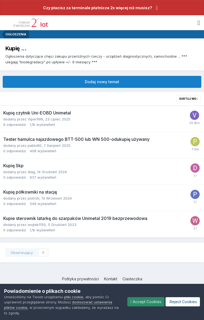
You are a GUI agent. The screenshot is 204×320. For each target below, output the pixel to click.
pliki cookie (73, 297)
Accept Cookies (145, 301)
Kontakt (110, 278)
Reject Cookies (183, 301)
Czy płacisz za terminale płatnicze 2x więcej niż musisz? (97, 7)
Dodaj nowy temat (102, 81)
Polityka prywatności (80, 278)
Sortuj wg (188, 98)
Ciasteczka (132, 278)
